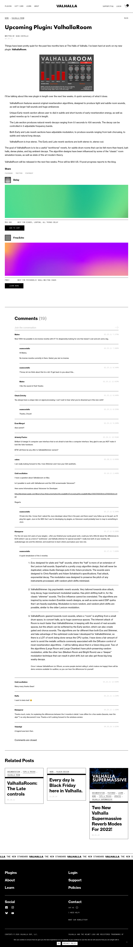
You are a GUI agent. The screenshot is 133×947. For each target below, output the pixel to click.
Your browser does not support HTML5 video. (66, 201)
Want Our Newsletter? (78, 920)
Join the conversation (67, 327)
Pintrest (29, 173)
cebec (17, 460)
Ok (59, 943)
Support (75, 880)
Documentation (13, 772)
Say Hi (73, 908)
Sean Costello (22, 36)
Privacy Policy (70, 943)
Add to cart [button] (14, 228)
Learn (28, 6)
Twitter (19, 173)
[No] (126, 942)
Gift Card (19, 6)
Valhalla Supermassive (102, 799)
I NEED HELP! (74, 913)
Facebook (9, 173)
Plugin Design (62, 772)
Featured (111, 793)
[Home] (66, 6)
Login (118, 6)
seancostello (24, 348)
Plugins (8, 6)
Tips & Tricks (29, 772)
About (36, 6)
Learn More (14, 286)
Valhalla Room (18, 18)
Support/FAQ (108, 6)
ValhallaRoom (19, 49)
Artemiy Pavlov (21, 437)
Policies (74, 887)
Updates (117, 796)
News (7, 18)
